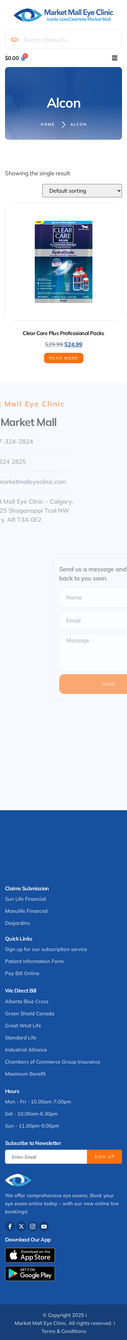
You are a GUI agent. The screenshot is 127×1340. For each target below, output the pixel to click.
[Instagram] (33, 1226)
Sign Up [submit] (104, 1156)
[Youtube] (44, 1226)
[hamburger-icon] (114, 58)
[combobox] (63, 39)
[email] (46, 1157)
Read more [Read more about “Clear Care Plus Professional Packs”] (63, 358)
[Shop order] (82, 190)
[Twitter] (21, 1226)
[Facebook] (10, 1226)
